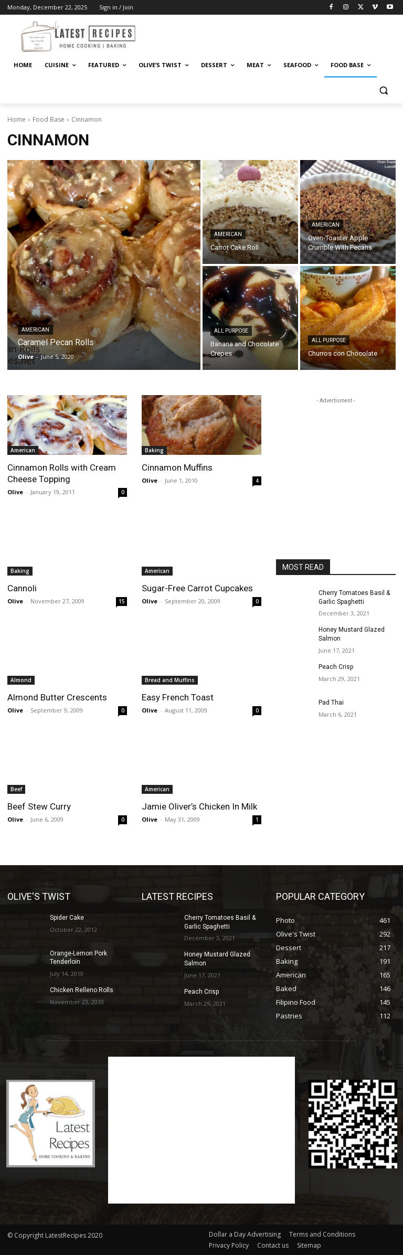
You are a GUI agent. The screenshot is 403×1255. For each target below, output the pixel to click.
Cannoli (22, 588)
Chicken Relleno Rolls (81, 990)
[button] (383, 90)
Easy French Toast (178, 697)
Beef (16, 789)
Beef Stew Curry (39, 806)
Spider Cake (67, 917)
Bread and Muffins (170, 680)
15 (122, 601)
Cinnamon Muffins (177, 467)
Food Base (49, 119)
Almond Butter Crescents (57, 697)
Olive (15, 492)
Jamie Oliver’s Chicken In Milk (199, 806)
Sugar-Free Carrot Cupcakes (197, 588)
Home (16, 119)
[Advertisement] (273, 35)
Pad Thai (331, 702)
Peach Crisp (336, 667)
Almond (20, 680)
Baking (154, 450)
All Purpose (231, 331)
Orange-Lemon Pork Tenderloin (78, 958)
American (35, 330)
